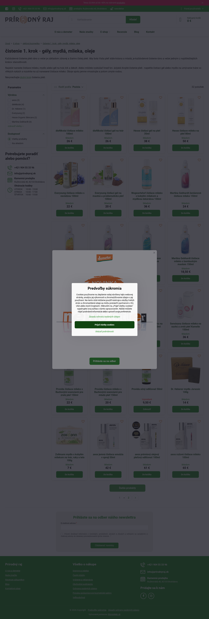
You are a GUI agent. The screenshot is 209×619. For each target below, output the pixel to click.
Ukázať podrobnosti (104, 331)
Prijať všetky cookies (104, 325)
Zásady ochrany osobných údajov (104, 316)
